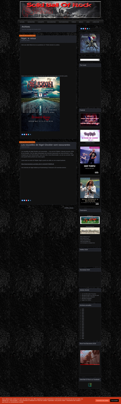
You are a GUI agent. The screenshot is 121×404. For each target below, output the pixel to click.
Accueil (22, 22)
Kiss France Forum (84, 238)
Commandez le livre (90, 142)
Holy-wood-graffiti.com (85, 241)
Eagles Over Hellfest (86, 300)
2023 (83, 312)
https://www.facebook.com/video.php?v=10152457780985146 (37, 164)
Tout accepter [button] (114, 400)
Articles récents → (70, 208)
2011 (83, 330)
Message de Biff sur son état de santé (90, 295)
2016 (83, 323)
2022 (83, 313)
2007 (83, 336)
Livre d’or (96, 22)
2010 (83, 332)
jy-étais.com (90, 215)
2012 (83, 329)
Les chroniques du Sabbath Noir (87, 243)
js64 (25, 35)
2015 (83, 324)
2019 (83, 318)
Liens (88, 22)
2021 (83, 315)
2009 (83, 333)
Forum (74, 22)
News (28, 40)
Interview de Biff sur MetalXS (88, 297)
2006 (83, 338)
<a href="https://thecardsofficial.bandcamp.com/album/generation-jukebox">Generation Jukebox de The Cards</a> (90, 87)
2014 (83, 326)
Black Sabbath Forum (85, 236)
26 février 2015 (31, 35)
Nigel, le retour (28, 38)
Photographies (64, 22)
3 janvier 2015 (31, 142)
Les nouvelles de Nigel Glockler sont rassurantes (45, 145)
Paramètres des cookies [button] (102, 400)
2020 (83, 316)
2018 (83, 320)
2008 (83, 335)
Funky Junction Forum (85, 239)
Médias (81, 22)
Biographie (31, 22)
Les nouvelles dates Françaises (89, 294)
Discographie (51, 22)
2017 (83, 321)
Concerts (41, 22)
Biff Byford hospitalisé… (87, 298)
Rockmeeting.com (90, 226)
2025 (83, 309)
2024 (83, 310)
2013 (83, 327)
